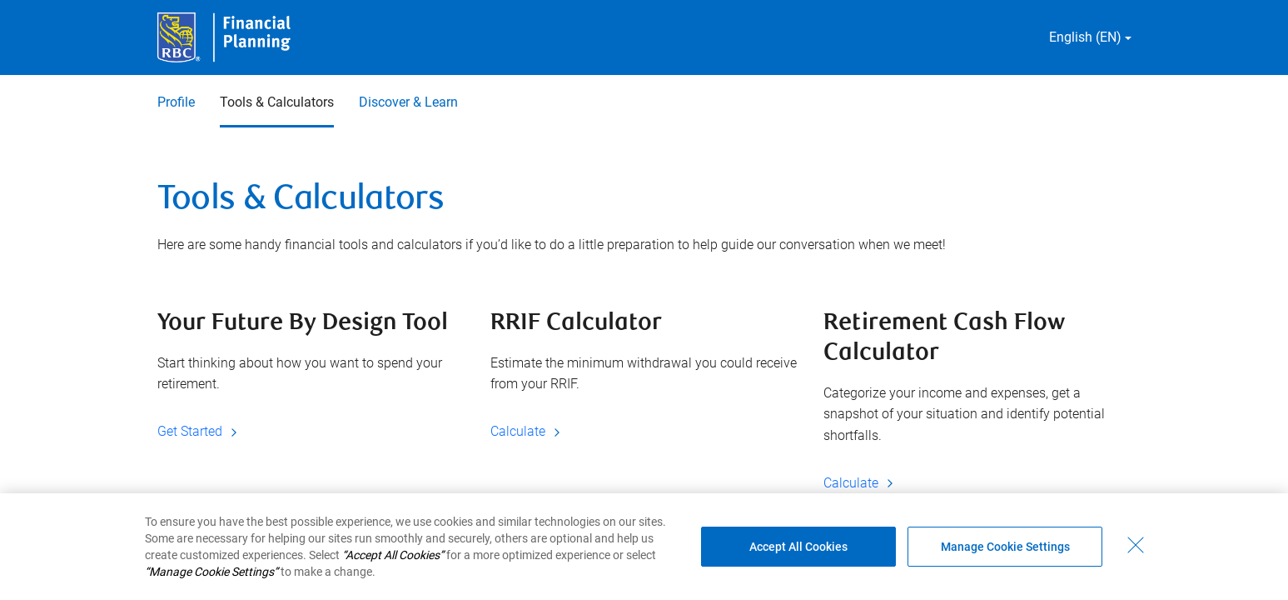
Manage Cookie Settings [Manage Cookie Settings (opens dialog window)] (1005, 546)
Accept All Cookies (798, 546)
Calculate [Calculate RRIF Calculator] (527, 431)
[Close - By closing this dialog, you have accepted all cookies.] (1135, 545)
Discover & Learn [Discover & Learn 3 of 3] (408, 102)
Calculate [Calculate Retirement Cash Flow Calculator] (860, 483)
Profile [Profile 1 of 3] (176, 102)
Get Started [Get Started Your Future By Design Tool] (199, 431)
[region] (644, 546)
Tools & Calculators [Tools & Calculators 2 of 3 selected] (277, 102)
